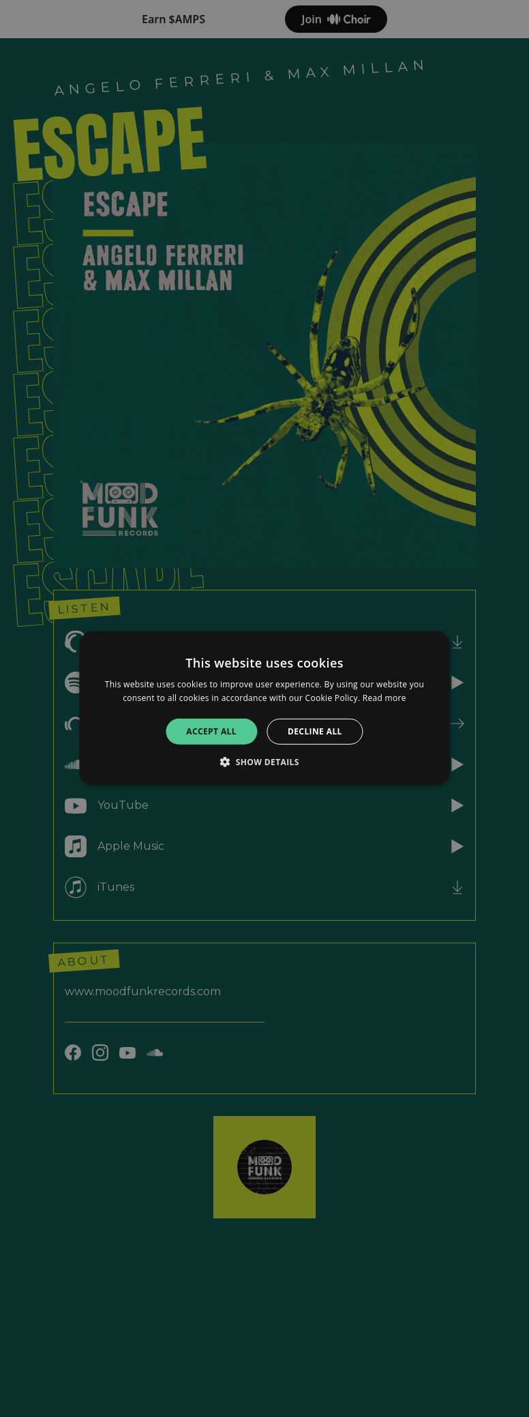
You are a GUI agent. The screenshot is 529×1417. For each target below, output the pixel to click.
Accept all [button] (211, 731)
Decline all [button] (315, 731)
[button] (264, 762)
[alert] (264, 708)
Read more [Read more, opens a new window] (384, 698)
